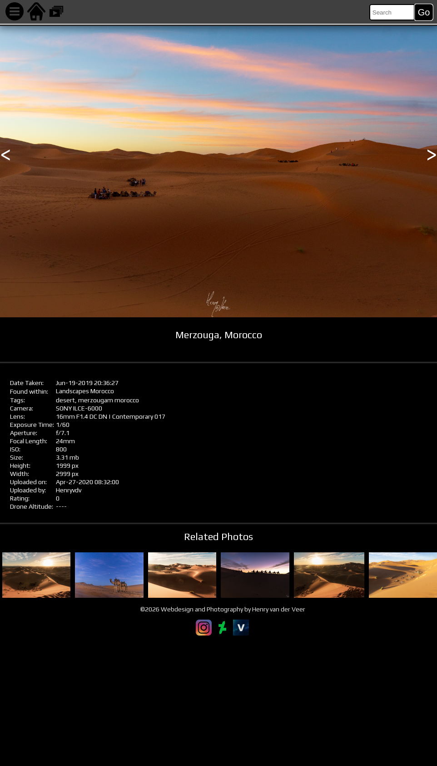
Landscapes (72, 391)
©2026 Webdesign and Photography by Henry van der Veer (222, 609)
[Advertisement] (218, 700)
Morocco (102, 391)
